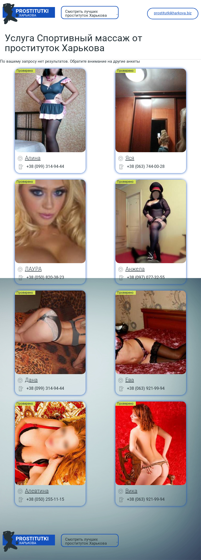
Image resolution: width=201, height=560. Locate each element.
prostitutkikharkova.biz (173, 13)
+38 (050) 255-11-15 (45, 499)
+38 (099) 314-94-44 (45, 166)
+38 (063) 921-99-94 (146, 388)
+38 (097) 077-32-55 (146, 277)
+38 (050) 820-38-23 (45, 277)
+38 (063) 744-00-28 (146, 166)
